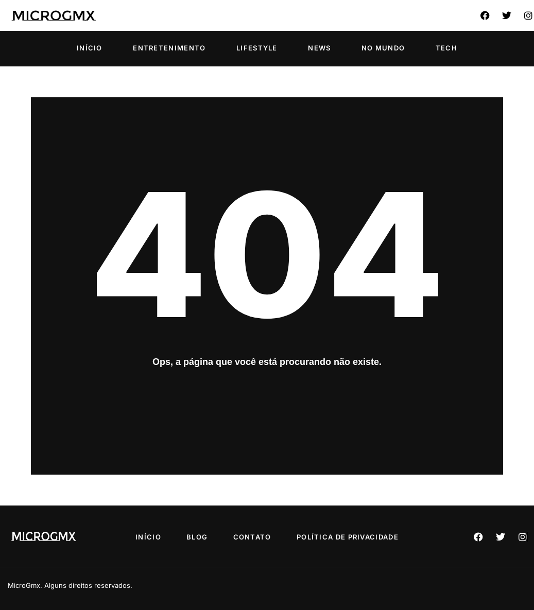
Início (89, 48)
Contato (255, 537)
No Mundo (383, 48)
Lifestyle (257, 48)
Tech (446, 48)
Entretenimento (169, 48)
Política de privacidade (355, 537)
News (319, 48)
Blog (194, 537)
